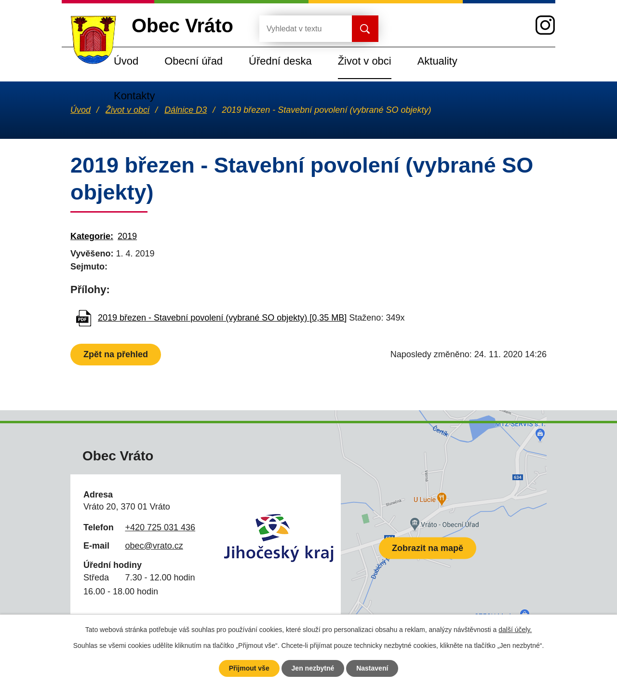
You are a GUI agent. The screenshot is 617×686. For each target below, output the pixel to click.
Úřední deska (280, 61)
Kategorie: (91, 236)
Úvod (126, 61)
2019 (127, 236)
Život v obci (364, 61)
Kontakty (134, 96)
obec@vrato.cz (154, 546)
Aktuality (437, 61)
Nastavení (372, 668)
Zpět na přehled (115, 354)
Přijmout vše (249, 668)
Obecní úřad (193, 61)
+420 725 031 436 (160, 527)
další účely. (515, 629)
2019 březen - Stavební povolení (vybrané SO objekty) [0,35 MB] (222, 318)
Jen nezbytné (313, 668)
